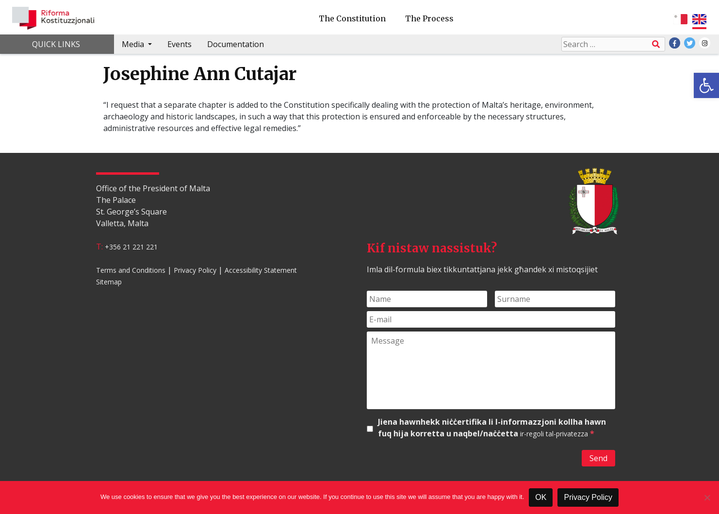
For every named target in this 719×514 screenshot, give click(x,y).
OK (540, 497)
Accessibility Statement (261, 270)
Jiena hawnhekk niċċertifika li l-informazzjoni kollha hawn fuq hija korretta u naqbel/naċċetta (492, 427)
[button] (706, 85)
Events (179, 44)
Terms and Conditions (130, 270)
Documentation (235, 44)
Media (134, 44)
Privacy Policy (195, 270)
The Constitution (352, 18)
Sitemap (109, 281)
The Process (429, 18)
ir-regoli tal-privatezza (554, 433)
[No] (707, 497)
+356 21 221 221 (131, 246)
